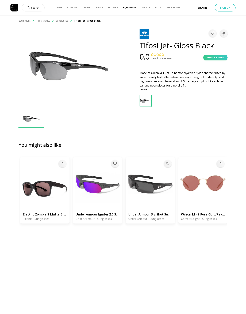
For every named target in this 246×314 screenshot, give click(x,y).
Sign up (225, 7)
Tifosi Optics (45, 20)
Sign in (202, 7)
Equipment (26, 20)
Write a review (215, 57)
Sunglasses (64, 20)
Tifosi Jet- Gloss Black (87, 20)
